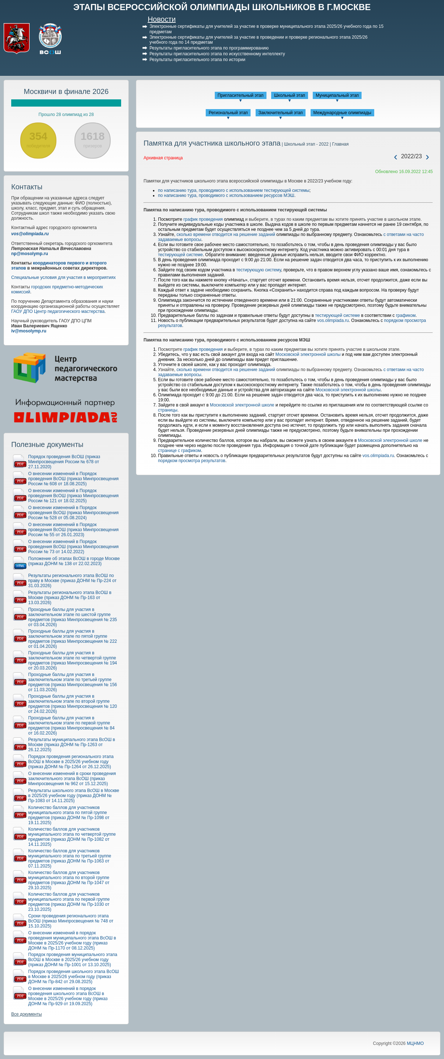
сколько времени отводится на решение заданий (225, 234)
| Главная (339, 144)
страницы (168, 410)
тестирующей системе (180, 254)
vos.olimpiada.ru (333, 320)
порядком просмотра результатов (191, 460)
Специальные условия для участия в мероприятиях (63, 277)
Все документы (26, 1014)
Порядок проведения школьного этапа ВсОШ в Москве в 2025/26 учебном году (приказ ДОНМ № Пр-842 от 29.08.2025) (73, 976)
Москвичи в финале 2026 (66, 91)
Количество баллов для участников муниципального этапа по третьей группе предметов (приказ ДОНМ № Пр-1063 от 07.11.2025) (69, 858)
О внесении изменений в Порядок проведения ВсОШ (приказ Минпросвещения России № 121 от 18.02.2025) (73, 495)
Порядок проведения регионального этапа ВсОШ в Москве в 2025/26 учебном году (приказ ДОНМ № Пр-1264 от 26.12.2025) (71, 761)
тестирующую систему (258, 269)
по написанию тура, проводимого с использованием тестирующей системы (233, 190)
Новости (161, 19)
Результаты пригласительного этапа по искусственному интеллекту (217, 53)
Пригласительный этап (241, 95)
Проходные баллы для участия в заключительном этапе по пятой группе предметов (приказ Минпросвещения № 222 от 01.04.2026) (72, 639)
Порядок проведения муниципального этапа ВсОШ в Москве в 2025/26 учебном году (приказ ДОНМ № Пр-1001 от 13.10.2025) (72, 959)
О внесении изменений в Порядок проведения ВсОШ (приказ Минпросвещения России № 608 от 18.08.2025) (73, 478)
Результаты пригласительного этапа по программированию (208, 48)
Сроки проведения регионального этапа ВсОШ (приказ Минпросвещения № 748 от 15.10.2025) (71, 921)
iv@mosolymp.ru (28, 330)
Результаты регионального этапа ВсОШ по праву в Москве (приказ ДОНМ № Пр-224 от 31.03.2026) (72, 580)
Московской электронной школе (242, 405)
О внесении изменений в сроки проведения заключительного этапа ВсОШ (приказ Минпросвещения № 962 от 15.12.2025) (72, 778)
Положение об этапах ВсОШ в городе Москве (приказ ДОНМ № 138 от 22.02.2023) (74, 561)
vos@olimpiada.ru (30, 233)
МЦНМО (415, 1043)
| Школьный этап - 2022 (305, 144)
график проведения (203, 219)
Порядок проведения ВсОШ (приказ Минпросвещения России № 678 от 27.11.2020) (64, 461)
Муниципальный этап (337, 95)
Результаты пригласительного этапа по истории (197, 59)
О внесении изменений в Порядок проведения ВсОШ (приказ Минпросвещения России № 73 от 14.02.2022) (73, 546)
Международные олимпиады (342, 112)
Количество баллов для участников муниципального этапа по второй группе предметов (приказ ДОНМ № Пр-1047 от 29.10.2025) (69, 880)
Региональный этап (228, 112)
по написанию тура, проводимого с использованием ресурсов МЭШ (226, 195)
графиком (406, 315)
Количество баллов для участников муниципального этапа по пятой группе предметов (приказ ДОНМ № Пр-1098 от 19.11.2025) (69, 815)
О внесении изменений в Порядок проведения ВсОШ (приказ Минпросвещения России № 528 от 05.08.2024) (73, 512)
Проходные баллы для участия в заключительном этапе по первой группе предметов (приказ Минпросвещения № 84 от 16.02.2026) (71, 725)
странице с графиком (179, 450)
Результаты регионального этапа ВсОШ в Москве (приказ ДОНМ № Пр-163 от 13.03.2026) (69, 597)
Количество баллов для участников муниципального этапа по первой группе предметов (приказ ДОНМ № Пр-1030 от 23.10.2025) (69, 902)
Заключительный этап (281, 112)
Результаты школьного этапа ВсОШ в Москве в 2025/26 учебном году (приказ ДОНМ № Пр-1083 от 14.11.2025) (73, 795)
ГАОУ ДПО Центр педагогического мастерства (57, 311)
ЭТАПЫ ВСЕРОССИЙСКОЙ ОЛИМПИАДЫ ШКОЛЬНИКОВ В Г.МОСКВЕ (222, 7)
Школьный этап (289, 95)
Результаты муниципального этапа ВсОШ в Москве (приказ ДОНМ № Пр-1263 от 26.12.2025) (71, 744)
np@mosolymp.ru (29, 253)
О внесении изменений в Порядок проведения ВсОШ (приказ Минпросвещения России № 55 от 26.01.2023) (73, 529)
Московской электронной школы (308, 354)
